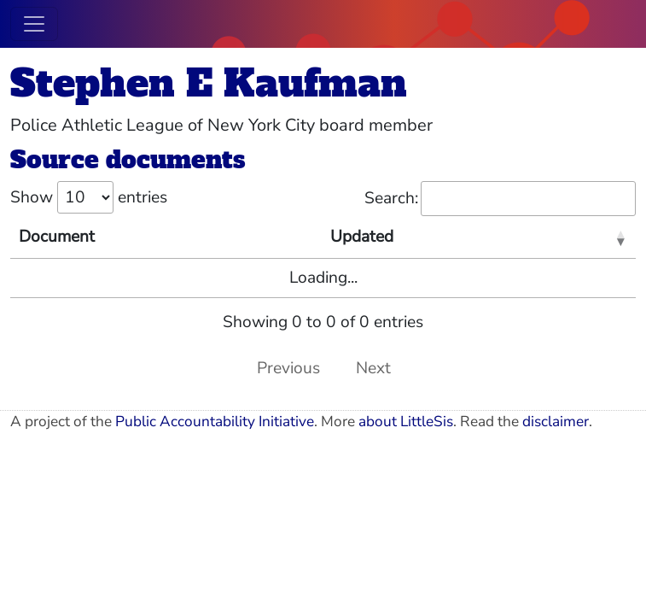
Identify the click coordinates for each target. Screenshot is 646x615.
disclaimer (555, 421)
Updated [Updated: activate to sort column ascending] (361, 237)
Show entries (88, 197)
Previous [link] (288, 368)
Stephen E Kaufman (208, 83)
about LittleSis (405, 421)
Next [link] (373, 368)
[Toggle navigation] (34, 24)
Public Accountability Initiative (214, 421)
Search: (500, 198)
